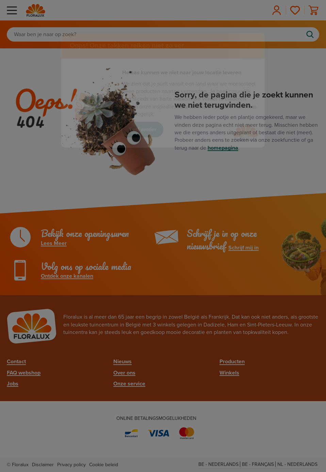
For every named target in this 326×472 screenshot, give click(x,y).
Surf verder (143, 129)
